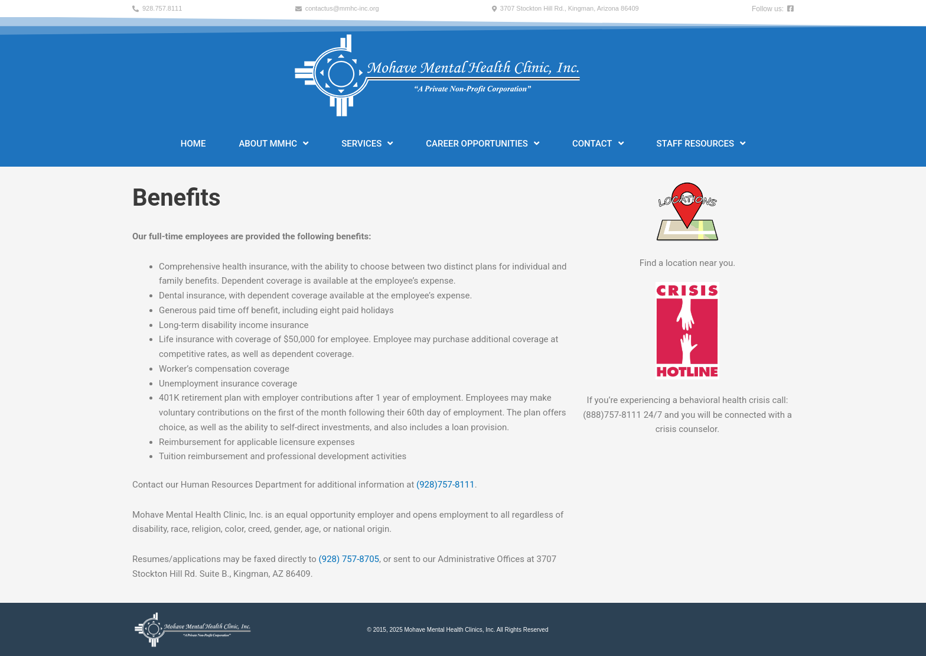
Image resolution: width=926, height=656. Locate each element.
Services (367, 143)
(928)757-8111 (445, 484)
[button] (157, 8)
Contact (598, 143)
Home (193, 143)
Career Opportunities (482, 143)
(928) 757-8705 (349, 559)
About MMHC (273, 143)
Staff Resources (701, 143)
